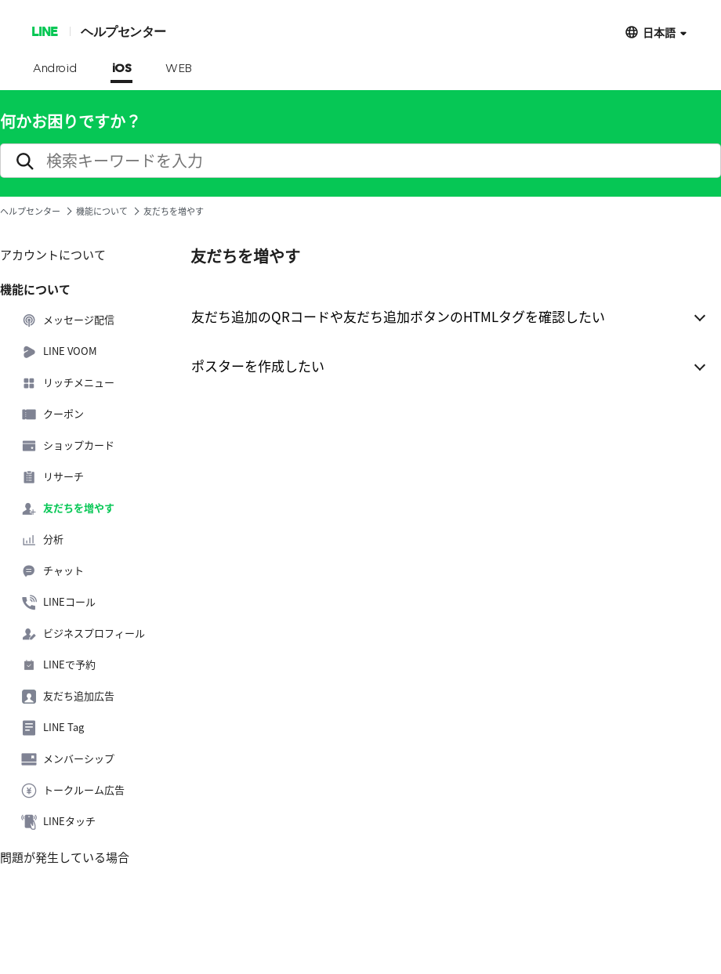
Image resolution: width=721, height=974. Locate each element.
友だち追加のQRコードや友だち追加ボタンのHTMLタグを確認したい (398, 316)
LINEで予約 (58, 665)
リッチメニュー (67, 383)
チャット (52, 571)
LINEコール (58, 602)
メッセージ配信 (67, 320)
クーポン (52, 414)
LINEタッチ (58, 822)
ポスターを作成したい (257, 365)
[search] (360, 160)
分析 (42, 540)
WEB (178, 69)
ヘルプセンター (123, 31)
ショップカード (67, 446)
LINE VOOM (59, 352)
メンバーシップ (67, 759)
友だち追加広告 (67, 696)
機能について (102, 211)
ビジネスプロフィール (83, 634)
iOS (122, 69)
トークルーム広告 (73, 790)
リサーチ (52, 477)
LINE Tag (52, 728)
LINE (44, 31)
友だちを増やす (67, 508)
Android (55, 69)
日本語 (659, 31)
